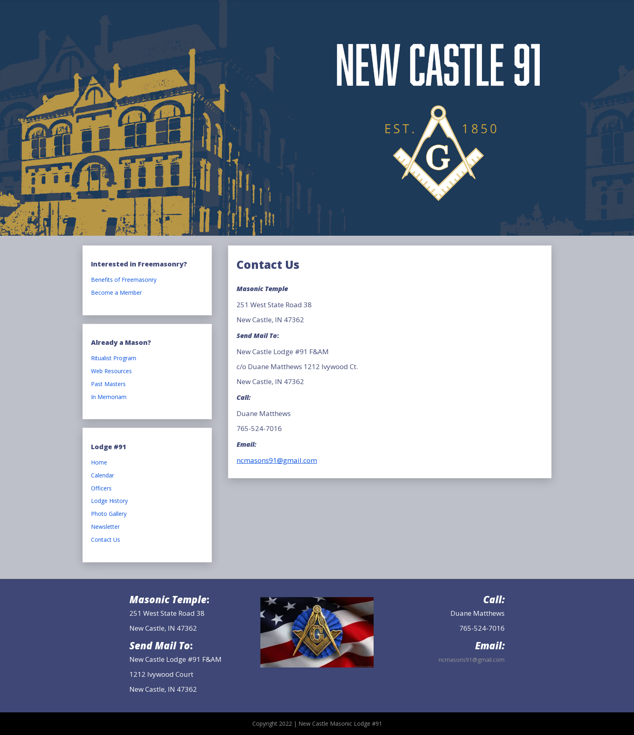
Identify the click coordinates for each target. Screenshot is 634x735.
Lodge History (109, 501)
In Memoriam (109, 397)
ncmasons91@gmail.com (277, 460)
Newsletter (105, 527)
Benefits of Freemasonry (123, 280)
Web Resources (111, 371)
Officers (101, 488)
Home (99, 462)
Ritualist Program (113, 358)
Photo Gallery (109, 514)
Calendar (102, 475)
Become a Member (116, 292)
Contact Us (105, 539)
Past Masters (108, 384)
